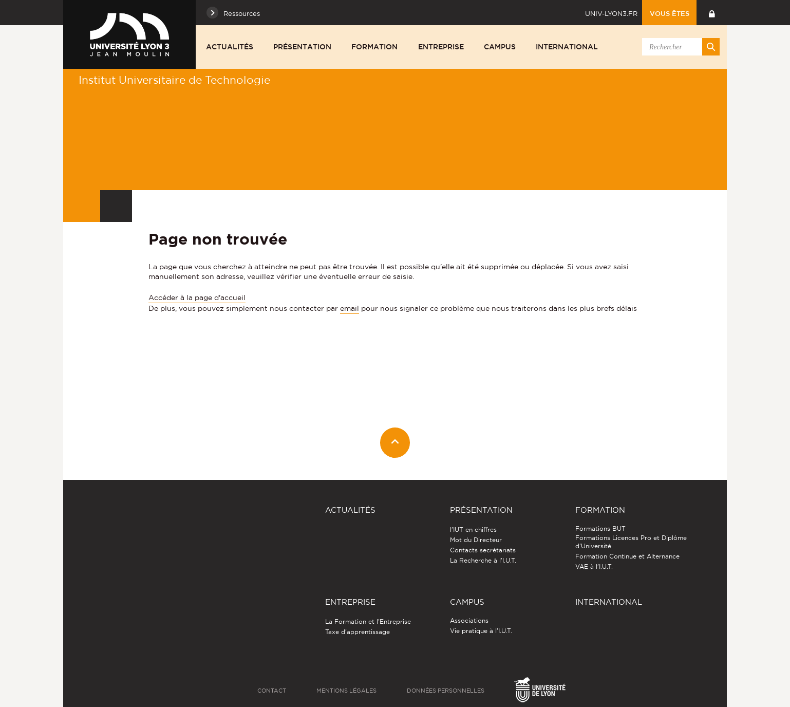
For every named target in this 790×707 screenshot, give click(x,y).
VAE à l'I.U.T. (594, 566)
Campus (500, 47)
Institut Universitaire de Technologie (174, 80)
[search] (679, 46)
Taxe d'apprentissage (357, 631)
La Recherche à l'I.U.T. (483, 560)
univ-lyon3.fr (611, 13)
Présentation (302, 47)
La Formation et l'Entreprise (368, 621)
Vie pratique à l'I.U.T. (481, 630)
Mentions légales (346, 690)
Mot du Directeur (476, 539)
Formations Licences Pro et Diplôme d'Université (631, 541)
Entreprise (441, 47)
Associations (469, 620)
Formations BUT (600, 528)
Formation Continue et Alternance (627, 556)
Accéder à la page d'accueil (197, 297)
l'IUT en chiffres (473, 529)
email (349, 308)
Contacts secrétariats (483, 550)
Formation (374, 47)
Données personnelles (445, 690)
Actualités (229, 47)
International (567, 47)
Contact (271, 690)
